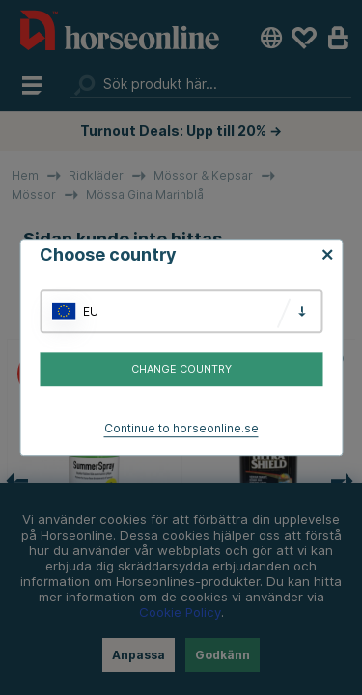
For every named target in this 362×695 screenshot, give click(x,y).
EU (90, 311)
